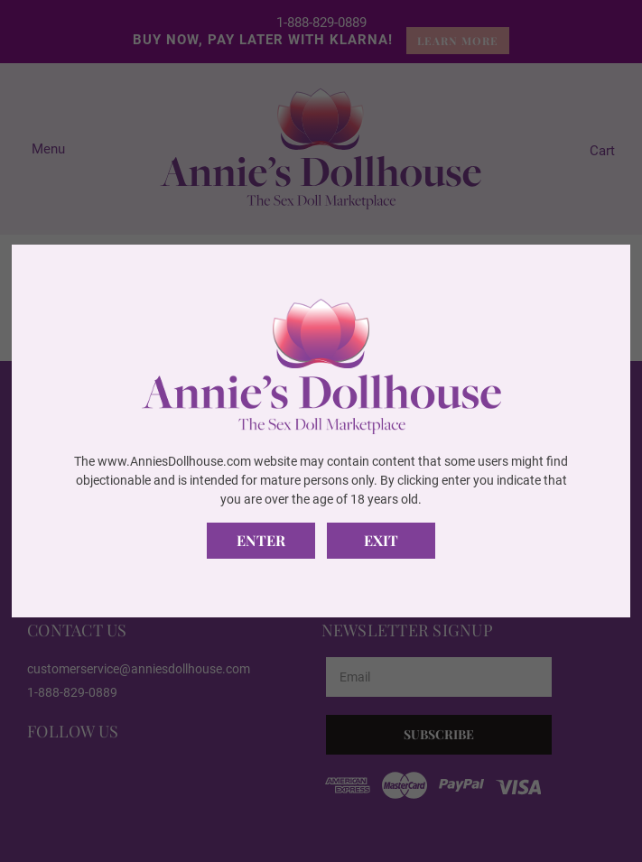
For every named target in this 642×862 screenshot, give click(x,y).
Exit (381, 540)
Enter (261, 540)
